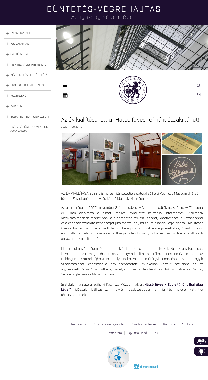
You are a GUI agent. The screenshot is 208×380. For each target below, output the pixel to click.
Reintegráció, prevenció (28, 65)
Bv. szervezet (20, 33)
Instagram (115, 333)
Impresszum (79, 325)
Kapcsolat (170, 325)
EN (198, 95)
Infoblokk (201, 351)
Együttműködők (137, 333)
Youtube (187, 325)
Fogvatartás (19, 44)
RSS (156, 333)
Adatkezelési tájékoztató (110, 325)
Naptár (65, 95)
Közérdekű (18, 96)
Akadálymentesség (145, 325)
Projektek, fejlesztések (28, 85)
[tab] (27, 34)
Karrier (16, 106)
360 (201, 341)
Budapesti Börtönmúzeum (29, 117)
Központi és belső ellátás (29, 75)
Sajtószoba (19, 54)
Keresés (200, 87)
